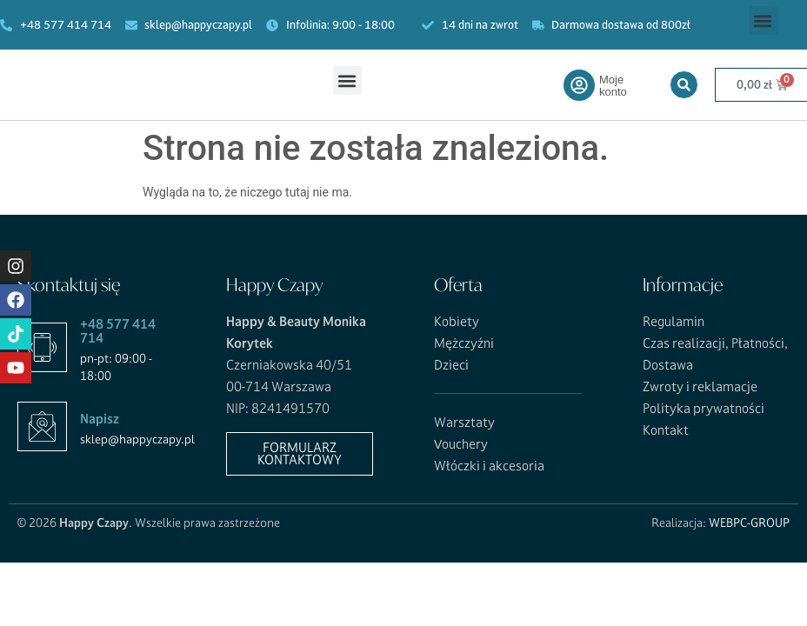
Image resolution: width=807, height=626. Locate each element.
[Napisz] (42, 426)
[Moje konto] (579, 85)
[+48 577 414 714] (42, 347)
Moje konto (613, 85)
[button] (763, 20)
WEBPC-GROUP (749, 522)
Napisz (99, 418)
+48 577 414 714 (118, 331)
